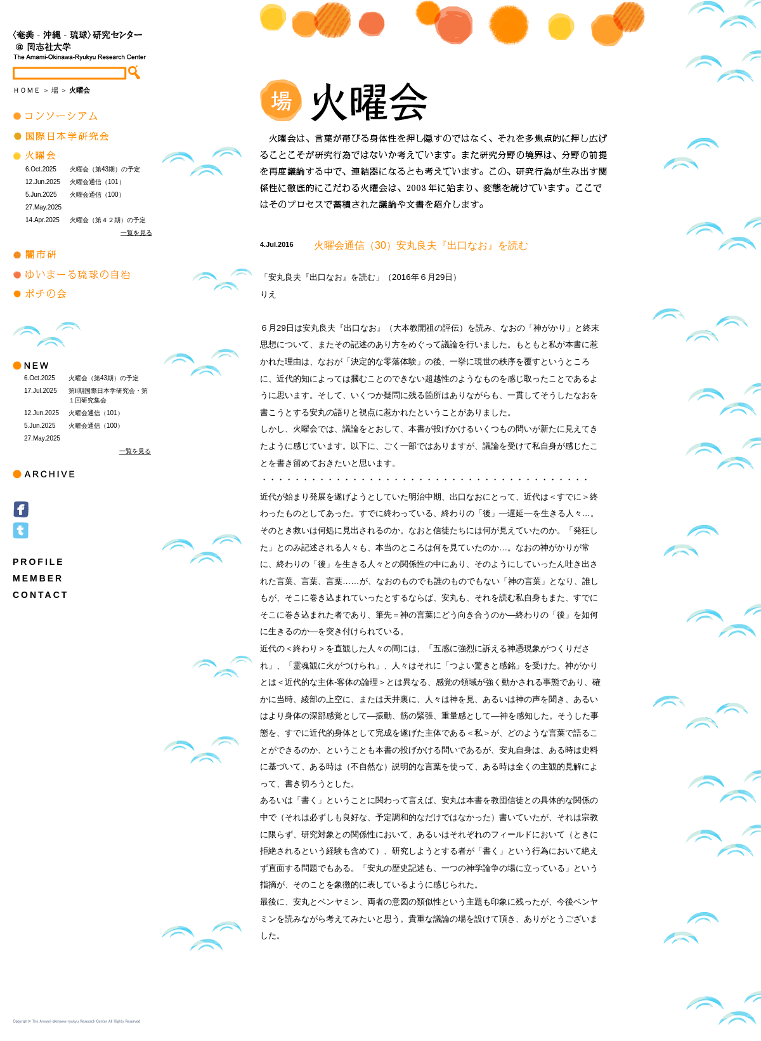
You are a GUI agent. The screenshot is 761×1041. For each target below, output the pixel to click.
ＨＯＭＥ (27, 90)
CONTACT (40, 595)
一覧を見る (136, 232)
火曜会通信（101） (97, 181)
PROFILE (39, 562)
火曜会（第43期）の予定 (105, 169)
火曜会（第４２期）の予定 (108, 219)
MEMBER (38, 578)
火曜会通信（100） (97, 194)
